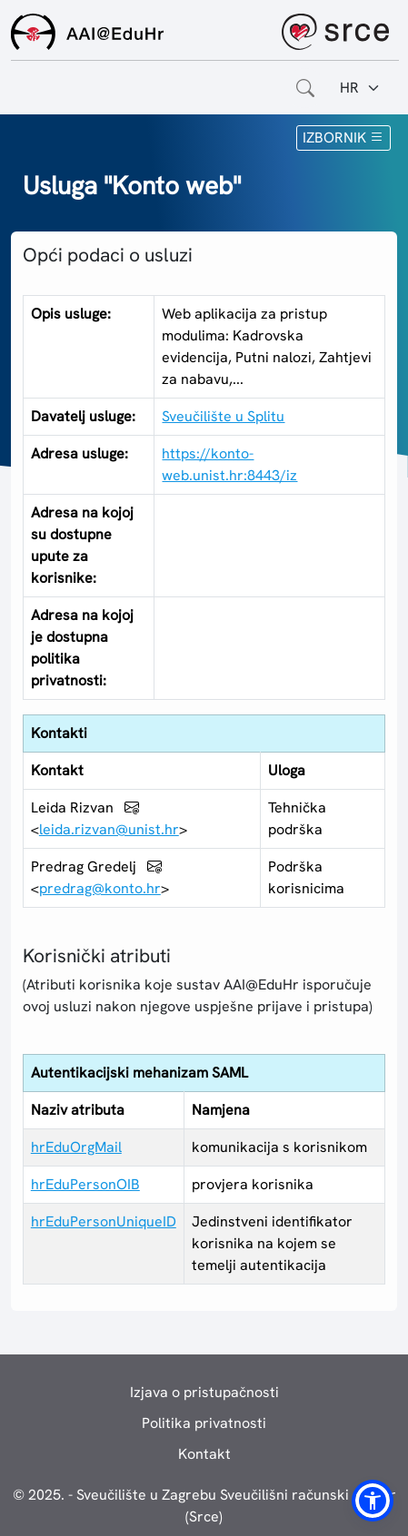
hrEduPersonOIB (85, 1184)
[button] (372, 1500)
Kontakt (204, 1453)
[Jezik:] (360, 88)
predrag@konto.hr (100, 888)
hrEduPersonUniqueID (103, 1221)
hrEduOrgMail (76, 1147)
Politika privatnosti (204, 1423)
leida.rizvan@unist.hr (109, 829)
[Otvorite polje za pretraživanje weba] (305, 88)
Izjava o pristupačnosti (204, 1392)
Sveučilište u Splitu (223, 416)
